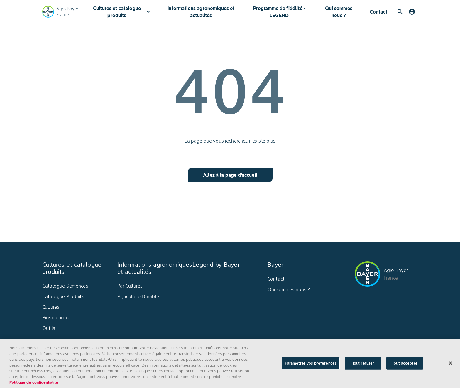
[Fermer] (450, 366)
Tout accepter (404, 366)
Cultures (50, 307)
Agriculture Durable (138, 296)
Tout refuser (363, 366)
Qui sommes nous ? (338, 11)
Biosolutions (55, 317)
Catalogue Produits (63, 296)
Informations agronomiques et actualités (201, 11)
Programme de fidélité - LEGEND (279, 11)
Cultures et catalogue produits (122, 11)
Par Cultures (130, 286)
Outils (48, 328)
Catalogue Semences (65, 286)
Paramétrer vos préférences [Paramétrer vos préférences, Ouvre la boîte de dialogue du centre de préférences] (310, 366)
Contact (378, 12)
